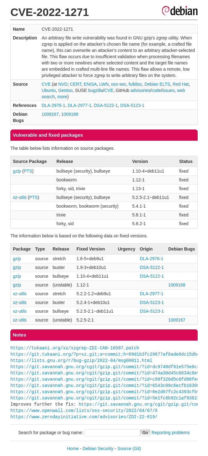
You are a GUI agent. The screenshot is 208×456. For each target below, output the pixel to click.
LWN (104, 84)
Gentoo (65, 90)
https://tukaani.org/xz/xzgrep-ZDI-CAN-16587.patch (74, 348)
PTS (28, 171)
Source (124, 448)
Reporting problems (171, 432)
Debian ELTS (157, 84)
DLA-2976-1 (53, 105)
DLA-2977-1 (79, 105)
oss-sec (118, 84)
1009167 (50, 114)
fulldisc (135, 84)
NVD (63, 84)
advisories (140, 90)
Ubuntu (49, 90)
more (62, 96)
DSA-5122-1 (106, 105)
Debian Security (98, 448)
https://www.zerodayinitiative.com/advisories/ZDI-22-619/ (83, 417)
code (156, 90)
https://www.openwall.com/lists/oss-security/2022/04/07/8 (83, 410)
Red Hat (181, 84)
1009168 (69, 114)
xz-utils (20, 197)
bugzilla (95, 90)
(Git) (137, 448)
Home (73, 448)
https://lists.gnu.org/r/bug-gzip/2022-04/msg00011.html (81, 360)
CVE (46, 84)
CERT (75, 84)
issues (168, 90)
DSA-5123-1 (132, 105)
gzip (17, 171)
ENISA (90, 84)
